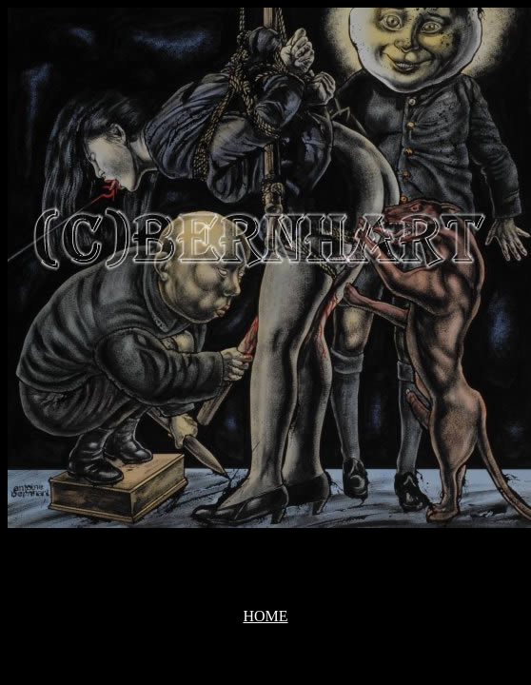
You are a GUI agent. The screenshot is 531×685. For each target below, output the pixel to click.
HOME (265, 616)
